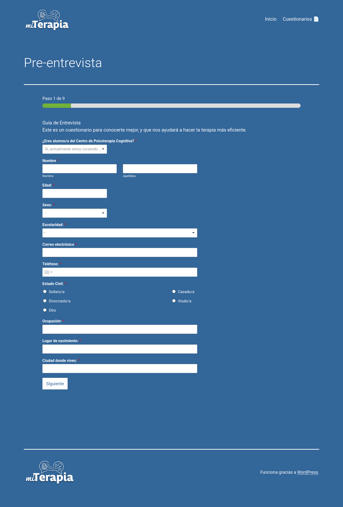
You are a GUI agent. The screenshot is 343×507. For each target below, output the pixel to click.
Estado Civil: (54, 283)
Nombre (50, 160)
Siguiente (55, 383)
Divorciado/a (60, 301)
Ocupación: (53, 321)
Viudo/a (184, 301)
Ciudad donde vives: (60, 360)
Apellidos (129, 176)
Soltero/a (57, 292)
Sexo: (48, 205)
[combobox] (48, 272)
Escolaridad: (54, 224)
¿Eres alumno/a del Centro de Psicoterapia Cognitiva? (89, 141)
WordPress (307, 472)
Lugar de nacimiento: (61, 341)
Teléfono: (51, 264)
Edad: (48, 185)
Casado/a (186, 292)
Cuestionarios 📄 (301, 19)
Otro (52, 310)
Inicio (270, 19)
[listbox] (74, 149)
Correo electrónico (59, 244)
